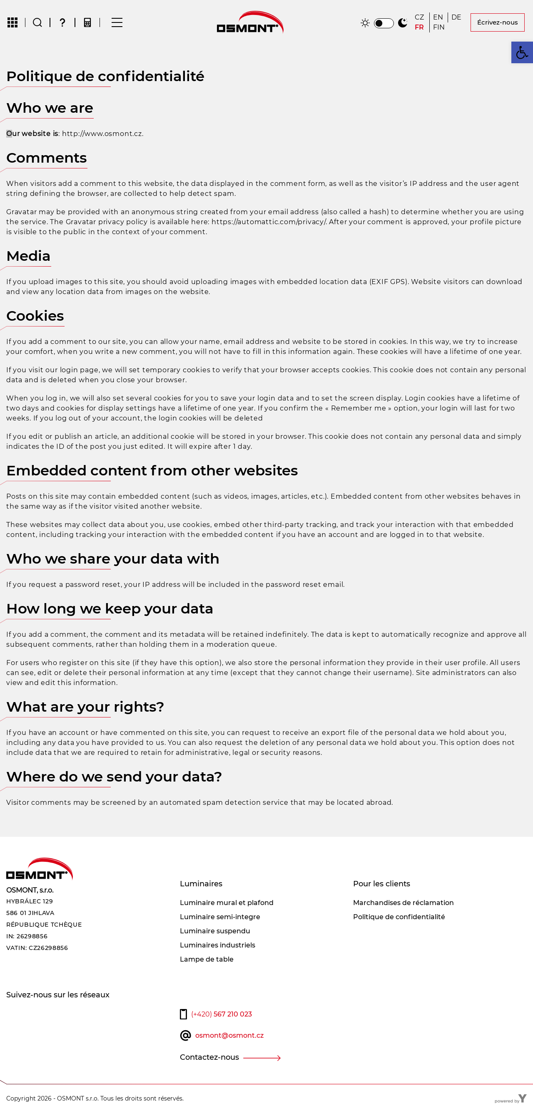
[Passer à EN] (438, 17)
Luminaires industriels (217, 945)
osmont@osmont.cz (229, 1035)
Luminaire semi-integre (220, 917)
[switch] (384, 23)
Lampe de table (207, 959)
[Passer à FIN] (439, 27)
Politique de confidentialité (399, 917)
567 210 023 (221, 1014)
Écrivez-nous (497, 22)
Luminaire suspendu (215, 931)
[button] (522, 52)
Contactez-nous (209, 1057)
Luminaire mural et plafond (227, 903)
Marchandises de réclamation (403, 903)
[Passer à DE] (457, 17)
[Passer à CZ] (420, 17)
